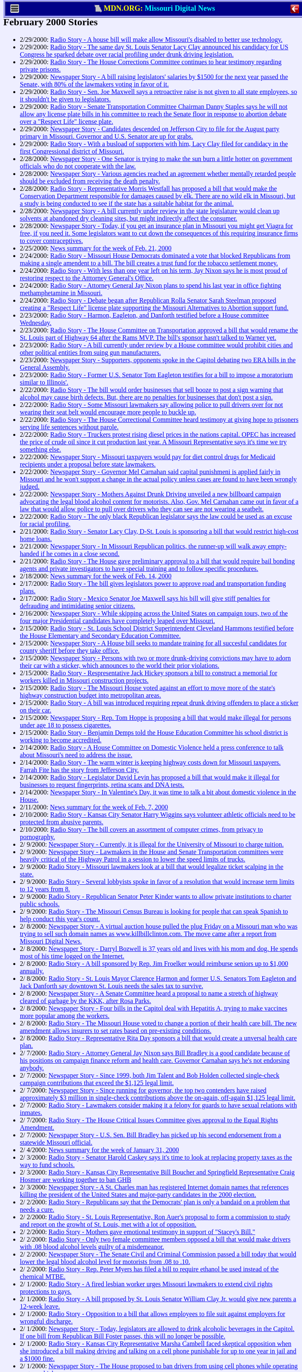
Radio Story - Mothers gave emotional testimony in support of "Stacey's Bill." (151, 1231)
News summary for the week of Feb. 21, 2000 (110, 248)
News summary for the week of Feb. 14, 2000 (110, 576)
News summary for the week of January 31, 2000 (113, 1149)
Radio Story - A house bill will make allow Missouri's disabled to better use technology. (166, 39)
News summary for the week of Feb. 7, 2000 (109, 807)
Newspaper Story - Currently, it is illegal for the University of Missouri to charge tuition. (165, 844)
